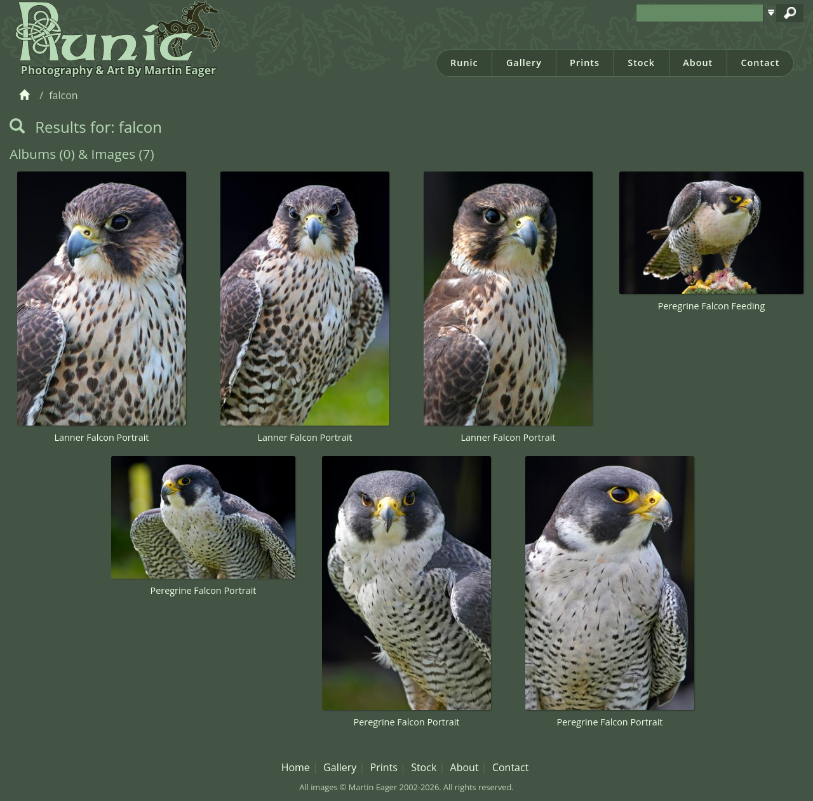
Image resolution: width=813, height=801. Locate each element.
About (698, 63)
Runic (464, 63)
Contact (760, 63)
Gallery (524, 63)
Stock (641, 63)
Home (295, 767)
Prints (585, 63)
